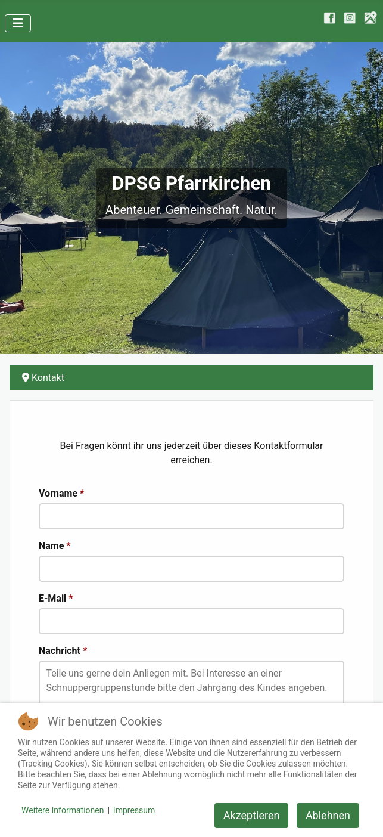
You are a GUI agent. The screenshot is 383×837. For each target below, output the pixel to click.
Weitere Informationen (62, 810)
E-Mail (56, 598)
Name (55, 545)
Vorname (61, 493)
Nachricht (63, 650)
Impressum (134, 810)
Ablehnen (328, 815)
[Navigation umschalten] (18, 23)
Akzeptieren (251, 815)
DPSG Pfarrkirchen (191, 183)
